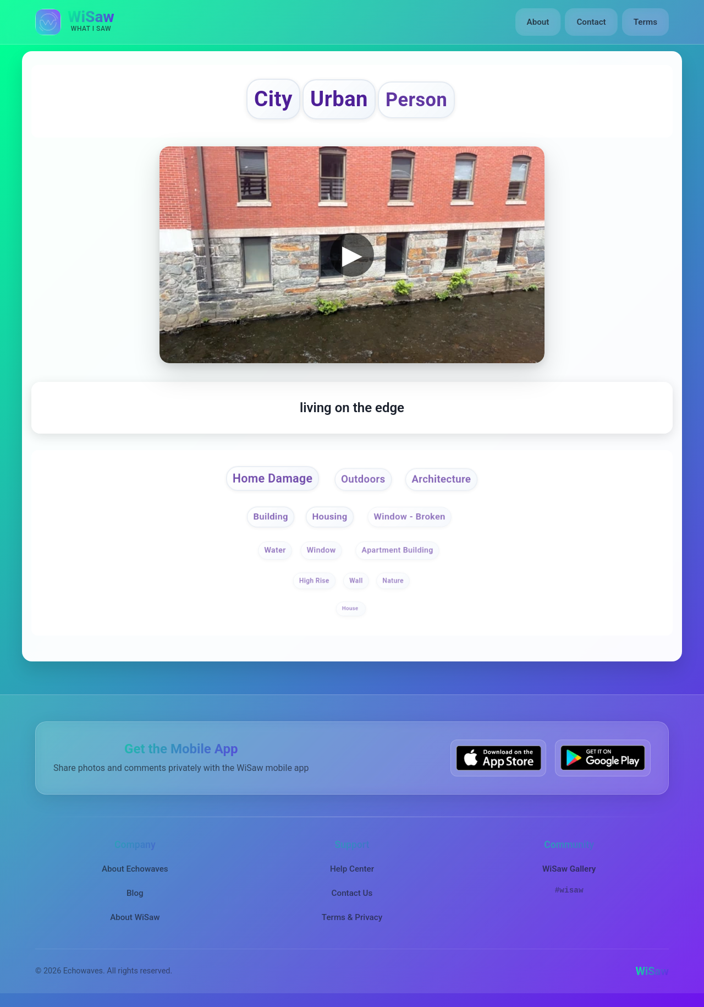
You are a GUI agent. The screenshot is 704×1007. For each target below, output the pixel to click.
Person (418, 100)
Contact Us (352, 894)
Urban (339, 99)
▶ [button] (352, 255)
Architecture (443, 480)
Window (321, 551)
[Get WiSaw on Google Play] (603, 758)
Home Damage (271, 480)
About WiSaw (135, 918)
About (538, 22)
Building (269, 517)
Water (274, 551)
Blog (135, 894)
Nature (393, 581)
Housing (329, 517)
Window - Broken (410, 517)
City (272, 99)
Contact (591, 22)
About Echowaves (135, 869)
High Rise (314, 581)
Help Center (352, 869)
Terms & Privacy (352, 918)
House (351, 609)
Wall (356, 581)
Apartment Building (397, 551)
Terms (645, 22)
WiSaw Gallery (569, 869)
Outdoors (363, 480)
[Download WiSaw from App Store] (498, 758)
